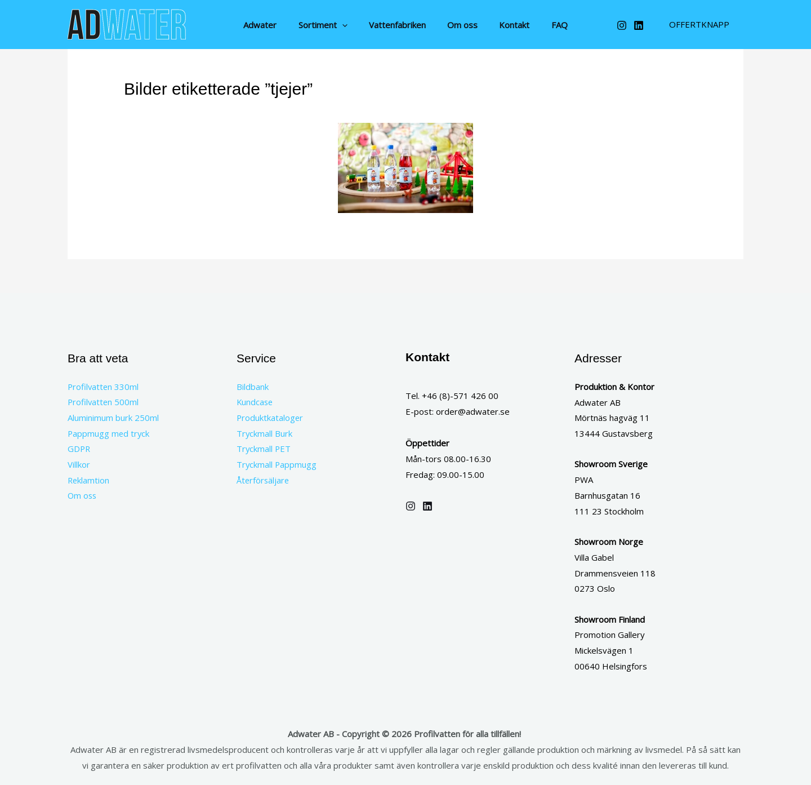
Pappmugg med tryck (109, 433)
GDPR (79, 449)
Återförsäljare (264, 480)
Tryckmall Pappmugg (277, 465)
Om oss (83, 496)
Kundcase (255, 402)
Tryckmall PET (264, 449)
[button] (349, 25)
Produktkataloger (270, 417)
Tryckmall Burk (265, 433)
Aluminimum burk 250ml (113, 417)
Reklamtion (89, 480)
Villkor (79, 465)
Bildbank (253, 386)
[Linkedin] (639, 25)
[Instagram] (622, 25)
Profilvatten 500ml (104, 402)
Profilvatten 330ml (104, 386)
